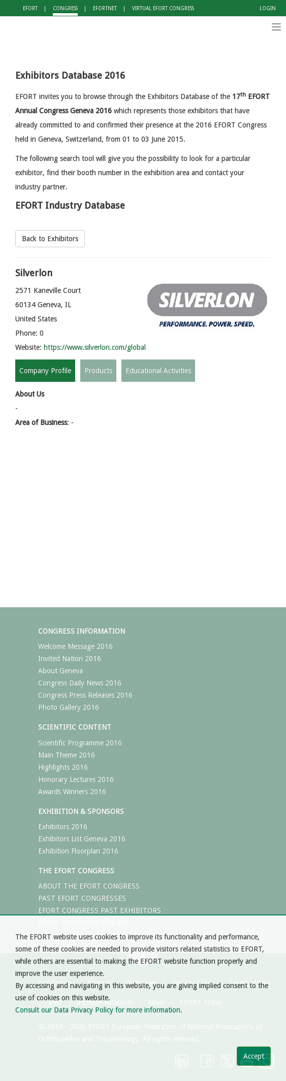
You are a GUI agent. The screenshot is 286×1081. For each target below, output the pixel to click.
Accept (253, 1056)
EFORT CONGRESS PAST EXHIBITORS (99, 910)
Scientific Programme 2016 (80, 743)
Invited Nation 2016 (69, 658)
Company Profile (45, 371)
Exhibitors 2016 (62, 827)
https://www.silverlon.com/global (95, 347)
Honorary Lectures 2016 (76, 779)
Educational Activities (158, 371)
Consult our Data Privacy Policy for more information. (98, 1010)
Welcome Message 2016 (75, 646)
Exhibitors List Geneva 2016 (81, 839)
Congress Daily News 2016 (79, 683)
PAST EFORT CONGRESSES (82, 898)
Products (98, 371)
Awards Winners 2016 (72, 792)
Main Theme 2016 (66, 755)
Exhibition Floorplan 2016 (78, 851)
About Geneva (60, 671)
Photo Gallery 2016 (68, 707)
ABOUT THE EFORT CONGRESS (89, 886)
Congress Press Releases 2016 (85, 695)
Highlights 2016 (63, 767)
